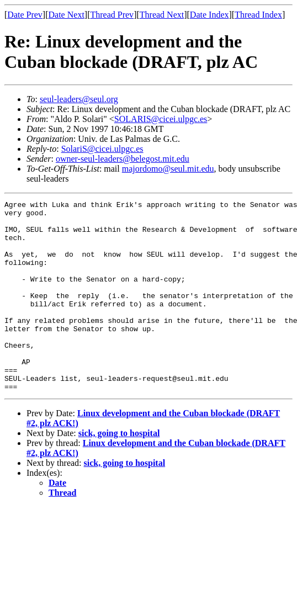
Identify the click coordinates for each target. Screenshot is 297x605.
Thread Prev (112, 14)
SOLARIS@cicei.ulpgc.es (160, 119)
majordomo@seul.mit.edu (168, 168)
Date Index (209, 14)
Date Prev (25, 14)
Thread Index (258, 14)
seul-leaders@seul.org (79, 99)
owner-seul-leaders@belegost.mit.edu (122, 158)
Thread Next (162, 14)
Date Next (66, 14)
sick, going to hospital (119, 471)
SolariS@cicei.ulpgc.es (102, 148)
